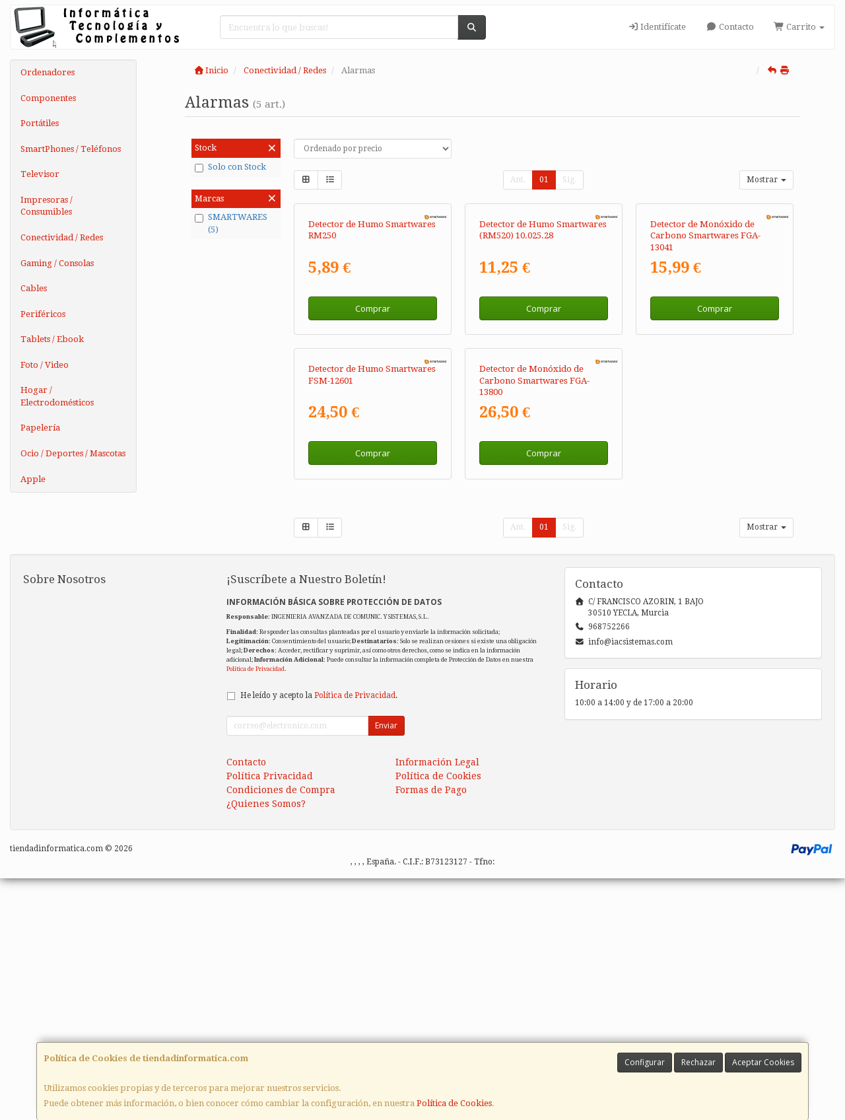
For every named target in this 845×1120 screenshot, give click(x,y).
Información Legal (437, 1003)
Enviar (386, 967)
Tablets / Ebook (52, 339)
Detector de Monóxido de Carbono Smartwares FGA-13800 (534, 622)
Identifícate (657, 27)
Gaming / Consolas (57, 263)
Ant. (517, 179)
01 (544, 179)
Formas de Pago (431, 1031)
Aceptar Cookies (763, 1062)
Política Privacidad (269, 1017)
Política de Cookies (454, 1103)
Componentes (48, 98)
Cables (33, 288)
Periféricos (42, 314)
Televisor (39, 174)
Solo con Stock (230, 167)
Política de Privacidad (255, 910)
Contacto (729, 27)
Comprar (372, 429)
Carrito (799, 27)
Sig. (569, 179)
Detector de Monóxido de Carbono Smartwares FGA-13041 (705, 356)
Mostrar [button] (766, 179)
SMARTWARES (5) (231, 223)
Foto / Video (44, 365)
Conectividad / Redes (61, 237)
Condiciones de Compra (280, 1031)
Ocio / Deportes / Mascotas (72, 453)
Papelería (40, 428)
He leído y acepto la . (318, 937)
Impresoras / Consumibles (46, 206)
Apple (33, 479)
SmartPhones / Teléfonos (70, 149)
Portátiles (39, 123)
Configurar (645, 1062)
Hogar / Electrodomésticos (57, 396)
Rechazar (698, 1062)
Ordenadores (47, 72)
